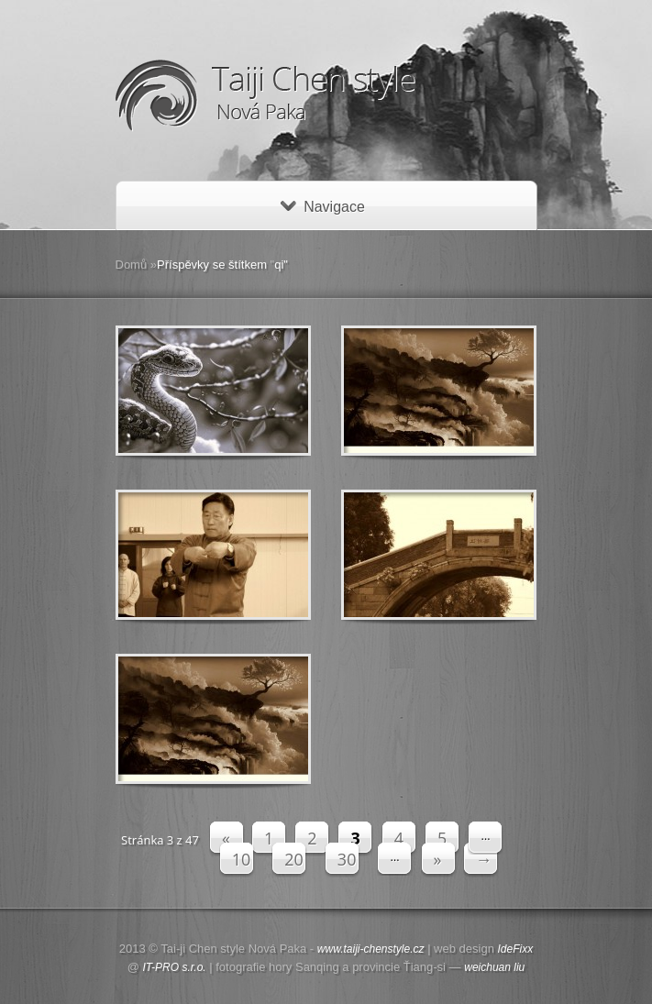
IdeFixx (516, 949)
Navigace (323, 207)
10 (241, 859)
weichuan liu (494, 967)
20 (294, 859)
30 (347, 859)
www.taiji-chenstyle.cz (371, 949)
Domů (132, 264)
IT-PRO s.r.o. (174, 967)
